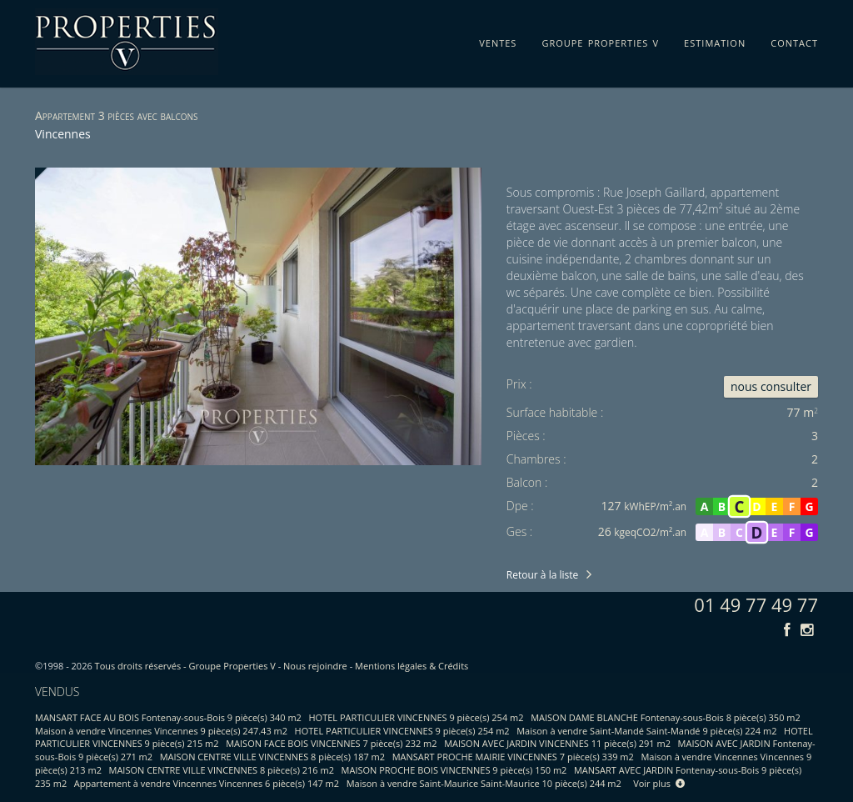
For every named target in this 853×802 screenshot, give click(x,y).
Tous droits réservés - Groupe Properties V (185, 665)
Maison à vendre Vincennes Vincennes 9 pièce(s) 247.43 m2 (161, 730)
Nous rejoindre (315, 665)
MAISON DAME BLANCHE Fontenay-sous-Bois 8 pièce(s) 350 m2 (666, 717)
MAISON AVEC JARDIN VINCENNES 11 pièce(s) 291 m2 (557, 743)
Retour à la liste (542, 575)
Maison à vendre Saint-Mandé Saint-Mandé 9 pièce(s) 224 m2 (646, 730)
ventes (497, 40)
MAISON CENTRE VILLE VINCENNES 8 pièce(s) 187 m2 (272, 756)
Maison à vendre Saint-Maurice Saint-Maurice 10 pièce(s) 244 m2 (484, 783)
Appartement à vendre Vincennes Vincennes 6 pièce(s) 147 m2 (206, 783)
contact (794, 40)
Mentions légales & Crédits (411, 665)
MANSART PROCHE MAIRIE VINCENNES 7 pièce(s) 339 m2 (513, 756)
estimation (715, 40)
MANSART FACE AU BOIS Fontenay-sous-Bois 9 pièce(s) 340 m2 (168, 717)
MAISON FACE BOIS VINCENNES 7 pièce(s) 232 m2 (331, 743)
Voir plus (659, 783)
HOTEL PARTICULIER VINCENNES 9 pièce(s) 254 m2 (416, 717)
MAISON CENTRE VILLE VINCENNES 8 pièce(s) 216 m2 (221, 770)
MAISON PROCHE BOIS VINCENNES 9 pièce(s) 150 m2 (454, 770)
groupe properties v (600, 40)
